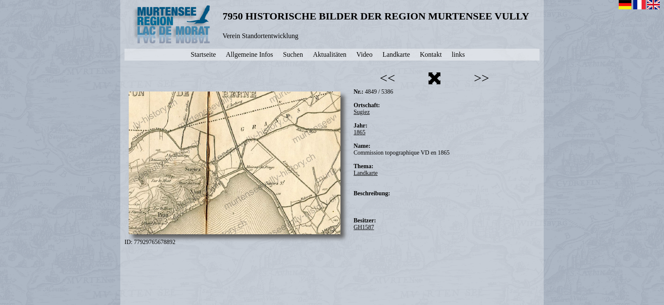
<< (387, 78)
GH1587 (364, 227)
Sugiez (362, 112)
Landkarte (366, 173)
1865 (359, 132)
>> (481, 78)
